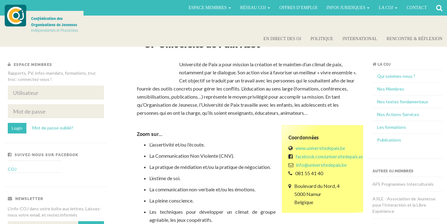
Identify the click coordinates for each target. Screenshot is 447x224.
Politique (321, 38)
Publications (389, 139)
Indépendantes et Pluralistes (54, 24)
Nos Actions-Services (398, 114)
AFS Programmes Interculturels (403, 184)
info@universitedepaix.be (321, 165)
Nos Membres (390, 88)
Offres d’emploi (298, 7)
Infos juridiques (348, 7)
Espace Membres (209, 7)
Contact (417, 7)
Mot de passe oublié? (52, 127)
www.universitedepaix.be (320, 148)
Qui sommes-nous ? (396, 76)
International (359, 38)
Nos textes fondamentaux (402, 101)
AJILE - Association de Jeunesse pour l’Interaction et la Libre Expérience (404, 205)
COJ (15, 15)
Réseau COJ (255, 7)
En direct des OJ (282, 38)
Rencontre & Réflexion (414, 38)
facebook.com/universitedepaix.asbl (331, 156)
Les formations (391, 127)
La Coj (388, 7)
